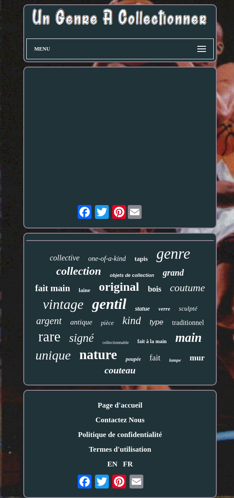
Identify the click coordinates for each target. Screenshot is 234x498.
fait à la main (152, 341)
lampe (175, 360)
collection (78, 271)
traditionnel (188, 322)
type (156, 322)
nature (98, 354)
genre (173, 253)
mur (197, 357)
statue (142, 308)
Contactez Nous (120, 420)
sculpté (188, 308)
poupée (133, 359)
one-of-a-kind (107, 258)
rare (49, 336)
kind (131, 320)
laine (84, 290)
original (119, 286)
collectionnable (115, 342)
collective (64, 258)
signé (81, 337)
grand (173, 272)
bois (154, 289)
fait (154, 357)
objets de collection (132, 275)
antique (81, 322)
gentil (109, 304)
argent (49, 320)
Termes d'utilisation (120, 449)
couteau (120, 370)
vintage (63, 304)
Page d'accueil (120, 405)
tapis (141, 258)
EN (112, 464)
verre (164, 308)
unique (53, 355)
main (188, 337)
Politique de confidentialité (120, 435)
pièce (107, 323)
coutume (187, 287)
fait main (52, 288)
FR (128, 464)
